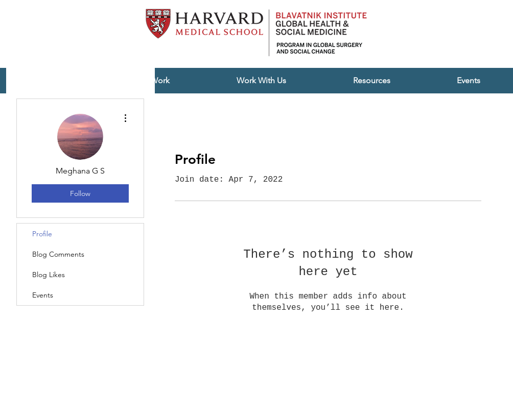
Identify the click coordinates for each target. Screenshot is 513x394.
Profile (42, 233)
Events (42, 295)
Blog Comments (58, 254)
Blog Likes (48, 274)
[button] (261, 80)
